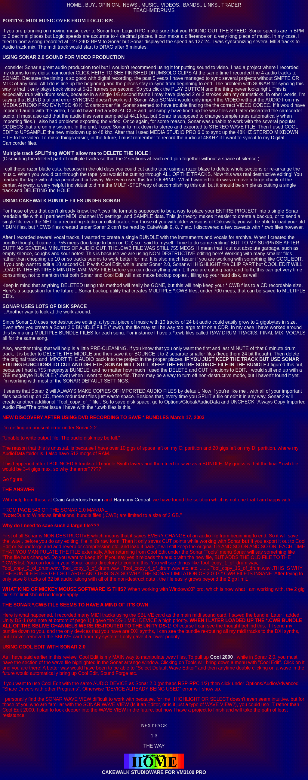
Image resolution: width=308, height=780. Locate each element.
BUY (89, 5)
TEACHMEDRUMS (154, 10)
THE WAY (154, 745)
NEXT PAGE (154, 725)
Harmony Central (132, 499)
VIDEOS (170, 5)
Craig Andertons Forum (78, 499)
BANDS (191, 5)
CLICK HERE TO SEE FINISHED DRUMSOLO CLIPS (134, 72)
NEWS (130, 5)
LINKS (210, 5)
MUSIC (149, 5)
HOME (74, 5)
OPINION (109, 5)
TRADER (231, 5)
